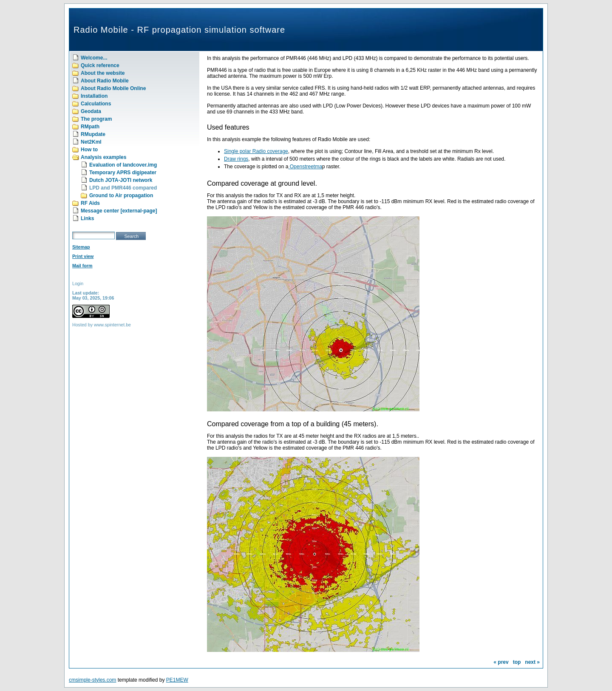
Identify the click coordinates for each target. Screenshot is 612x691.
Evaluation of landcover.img (123, 165)
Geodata (91, 111)
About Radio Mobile (105, 81)
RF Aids (90, 203)
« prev (500, 662)
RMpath (90, 127)
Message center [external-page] (119, 211)
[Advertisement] (125, 394)
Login (77, 283)
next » (532, 662)
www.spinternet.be (112, 324)
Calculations (96, 104)
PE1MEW (177, 680)
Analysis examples (103, 157)
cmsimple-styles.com (92, 680)
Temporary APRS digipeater (122, 173)
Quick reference (100, 65)
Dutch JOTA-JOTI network (120, 180)
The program (96, 119)
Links (87, 218)
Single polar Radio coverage (256, 151)
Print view (83, 256)
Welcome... (94, 58)
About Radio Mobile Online (113, 88)
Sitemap (81, 246)
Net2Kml (91, 142)
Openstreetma (305, 167)
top (517, 662)
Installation (94, 96)
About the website (103, 73)
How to (89, 150)
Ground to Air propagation (121, 195)
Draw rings (236, 159)
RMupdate (93, 134)
